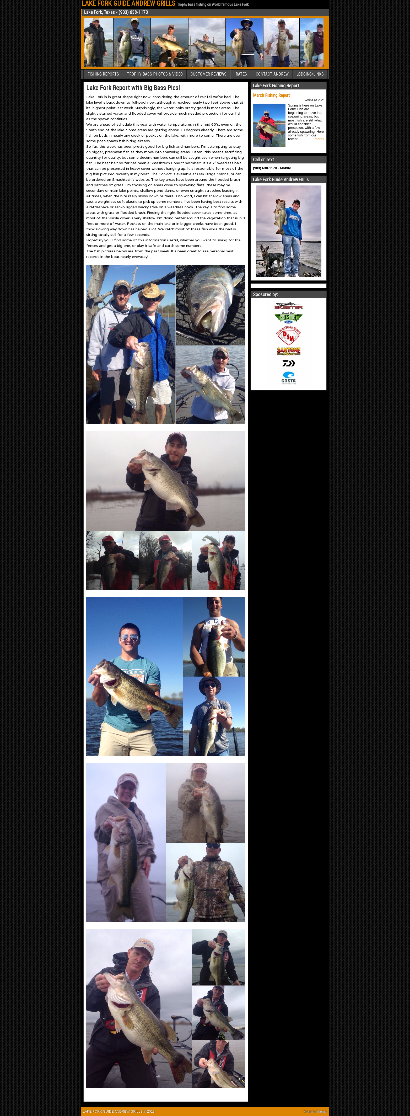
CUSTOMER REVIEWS (208, 74)
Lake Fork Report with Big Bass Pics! (133, 88)
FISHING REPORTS (103, 74)
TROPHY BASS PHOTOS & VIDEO (155, 74)
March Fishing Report (271, 95)
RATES (241, 74)
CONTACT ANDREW (272, 74)
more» (319, 139)
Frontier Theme (315, 1111)
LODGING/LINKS (310, 74)
